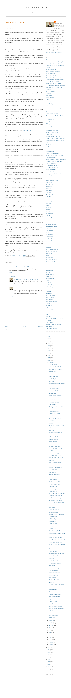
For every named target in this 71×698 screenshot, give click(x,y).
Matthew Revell (49, 299)
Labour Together (50, 97)
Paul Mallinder (49, 234)
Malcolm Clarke (50, 270)
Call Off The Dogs (53, 439)
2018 (49, 355)
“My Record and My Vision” (56, 599)
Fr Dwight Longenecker (51, 226)
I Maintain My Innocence (52, 59)
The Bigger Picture (53, 512)
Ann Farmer (48, 203)
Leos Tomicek (49, 253)
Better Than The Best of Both (56, 374)
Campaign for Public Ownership (53, 174)
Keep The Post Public (51, 163)
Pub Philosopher (50, 201)
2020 (49, 350)
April (50, 637)
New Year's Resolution (54, 413)
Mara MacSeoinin (50, 297)
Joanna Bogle (49, 241)
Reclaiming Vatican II (51, 149)
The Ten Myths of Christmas (55, 481)
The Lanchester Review (51, 75)
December (51, 362)
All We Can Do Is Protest (55, 455)
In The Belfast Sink (53, 556)
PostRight (48, 142)
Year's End (51, 420)
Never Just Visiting (53, 570)
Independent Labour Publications (54, 128)
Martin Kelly (49, 293)
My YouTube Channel (51, 69)
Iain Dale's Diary (50, 284)
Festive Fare (52, 430)
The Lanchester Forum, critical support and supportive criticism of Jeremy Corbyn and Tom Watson (55, 79)
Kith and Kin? (52, 416)
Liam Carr (48, 188)
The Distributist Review (51, 144)
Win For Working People (55, 560)
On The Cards (52, 428)
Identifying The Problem (54, 418)
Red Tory (48, 314)
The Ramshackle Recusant (52, 261)
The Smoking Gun (53, 548)
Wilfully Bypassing (53, 575)
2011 (49, 657)
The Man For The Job (54, 615)
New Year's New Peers (54, 484)
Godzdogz (48, 228)
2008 (49, 664)
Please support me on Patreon (53, 71)
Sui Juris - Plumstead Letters (53, 132)
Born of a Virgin (52, 489)
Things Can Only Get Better (55, 530)
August (51, 627)
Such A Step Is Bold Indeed (55, 500)
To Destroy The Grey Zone (55, 467)
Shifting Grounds (50, 124)
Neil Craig (48, 291)
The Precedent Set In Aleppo (55, 606)
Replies (13, 276)
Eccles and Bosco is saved (52, 130)
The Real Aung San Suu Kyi (55, 432)
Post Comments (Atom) (17, 330)
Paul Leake (48, 211)
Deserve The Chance (54, 465)
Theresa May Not (53, 386)
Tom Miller (48, 207)
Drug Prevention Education (52, 153)
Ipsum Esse (48, 247)
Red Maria (48, 205)
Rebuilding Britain (53, 376)
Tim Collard (48, 305)
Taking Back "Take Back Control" (57, 539)
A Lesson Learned (53, 364)
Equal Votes (51, 460)
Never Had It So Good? (54, 388)
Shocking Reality (53, 393)
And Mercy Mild (53, 528)
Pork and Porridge (53, 589)
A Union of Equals (53, 518)
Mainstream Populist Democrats (53, 324)
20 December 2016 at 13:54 (22, 266)
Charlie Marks (49, 276)
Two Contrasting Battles (54, 596)
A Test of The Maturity (54, 509)
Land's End (51, 423)
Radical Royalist (50, 308)
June (50, 632)
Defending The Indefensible (55, 537)
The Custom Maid (53, 577)
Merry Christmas (53, 441)
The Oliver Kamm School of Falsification (56, 159)
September (51, 625)
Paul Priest (48, 232)
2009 (49, 661)
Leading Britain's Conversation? (56, 553)
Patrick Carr (48, 190)
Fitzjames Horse (50, 266)
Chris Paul (48, 268)
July (50, 630)
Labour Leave (49, 101)
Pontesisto (48, 243)
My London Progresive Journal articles (55, 115)
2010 (49, 659)
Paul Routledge (49, 287)
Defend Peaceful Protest (51, 169)
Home (24, 326)
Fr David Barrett (50, 220)
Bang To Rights (52, 378)
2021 (49, 348)
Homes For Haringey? (54, 453)
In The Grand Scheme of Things (56, 425)
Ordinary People (53, 551)
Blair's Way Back (53, 486)
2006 (49, 669)
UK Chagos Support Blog (52, 167)
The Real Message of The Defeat (56, 383)
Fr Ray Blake (49, 215)
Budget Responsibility (54, 411)
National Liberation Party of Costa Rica (55, 138)
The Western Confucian (51, 251)
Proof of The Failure (53, 469)
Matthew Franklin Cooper (52, 180)
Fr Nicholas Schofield (51, 224)
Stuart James (49, 199)
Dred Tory (48, 316)
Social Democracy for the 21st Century (55, 147)
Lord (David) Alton (50, 238)
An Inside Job (52, 612)
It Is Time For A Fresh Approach (56, 498)
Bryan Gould (49, 121)
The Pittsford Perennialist (52, 249)
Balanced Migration (50, 171)
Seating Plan (52, 617)
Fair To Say (51, 381)
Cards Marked (52, 404)
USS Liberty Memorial (51, 328)
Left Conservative (50, 326)
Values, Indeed (52, 582)
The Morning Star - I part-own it (53, 126)
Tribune (47, 255)
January (51, 644)
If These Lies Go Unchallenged (56, 584)
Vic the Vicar (49, 264)
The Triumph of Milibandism (56, 580)
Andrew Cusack (49, 236)
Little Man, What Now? (51, 301)
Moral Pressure (52, 371)
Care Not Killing (50, 151)
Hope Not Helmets (53, 505)
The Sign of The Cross (51, 259)
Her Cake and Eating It (54, 568)
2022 (49, 346)
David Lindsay (35, 7)
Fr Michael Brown (50, 217)
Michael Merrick (50, 194)
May (50, 635)
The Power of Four (53, 591)
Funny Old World (53, 603)
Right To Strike (52, 472)
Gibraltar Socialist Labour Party (53, 136)
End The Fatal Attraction (55, 444)
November (51, 620)
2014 (49, 649)
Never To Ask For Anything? (56, 542)
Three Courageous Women (55, 462)
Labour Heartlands (50, 73)
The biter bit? (8, 25)
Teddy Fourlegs (49, 103)
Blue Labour (49, 134)
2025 (49, 338)
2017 (49, 357)
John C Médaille (50, 310)
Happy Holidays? (53, 491)
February (51, 642)
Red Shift (48, 99)
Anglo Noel (48, 280)
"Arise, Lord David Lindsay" (56, 457)
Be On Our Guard (53, 523)
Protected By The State (54, 474)
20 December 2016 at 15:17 (31, 288)
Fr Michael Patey (50, 278)
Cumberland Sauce (53, 479)
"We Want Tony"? (53, 587)
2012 (49, 654)
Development (52, 558)
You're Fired (52, 565)
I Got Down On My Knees (55, 369)
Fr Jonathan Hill (50, 222)
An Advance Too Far (54, 390)
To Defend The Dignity (54, 572)
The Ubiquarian (49, 257)
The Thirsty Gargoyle (51, 295)
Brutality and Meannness (55, 526)
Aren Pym (48, 93)
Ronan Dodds (49, 176)
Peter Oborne (49, 186)
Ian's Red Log (49, 282)
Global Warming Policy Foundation (54, 161)
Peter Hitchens (49, 184)
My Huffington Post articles (52, 91)
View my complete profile (54, 52)
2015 (49, 647)
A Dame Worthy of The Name (56, 367)
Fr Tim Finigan (49, 213)
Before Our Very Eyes (54, 402)
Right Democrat (49, 322)
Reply (10, 272)
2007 (49, 666)
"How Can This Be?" (54, 477)
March (50, 639)
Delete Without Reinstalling (55, 594)
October (51, 623)
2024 (49, 341)
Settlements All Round (54, 446)
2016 (49, 360)
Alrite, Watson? (49, 230)
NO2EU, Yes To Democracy (52, 165)
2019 (49, 353)
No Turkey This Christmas (55, 563)
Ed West (48, 209)
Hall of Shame (52, 521)
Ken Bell (48, 303)
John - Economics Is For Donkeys (54, 178)
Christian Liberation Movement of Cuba (55, 140)
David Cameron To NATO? (55, 395)
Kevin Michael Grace (51, 312)
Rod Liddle (48, 197)
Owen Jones (48, 182)
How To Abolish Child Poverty (56, 502)
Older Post (40, 326)
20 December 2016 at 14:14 (31, 279)
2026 (49, 336)
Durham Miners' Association (52, 106)
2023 (49, 343)
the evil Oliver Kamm (28, 130)
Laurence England (50, 245)
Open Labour (49, 95)
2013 (49, 652)
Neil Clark (48, 192)
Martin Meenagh (50, 274)
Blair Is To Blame (53, 601)
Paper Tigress (52, 507)
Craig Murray (49, 289)
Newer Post (8, 326)
